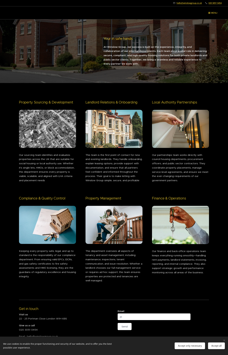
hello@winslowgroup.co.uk (189, 3)
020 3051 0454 (215, 3)
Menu (212, 12)
